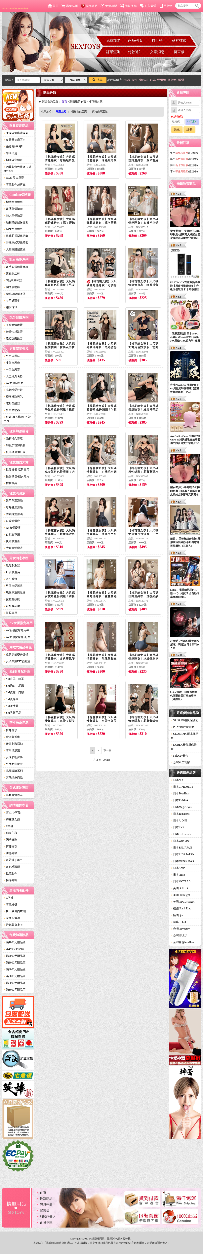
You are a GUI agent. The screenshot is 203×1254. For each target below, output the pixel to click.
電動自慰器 (12, 403)
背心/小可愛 (12, 812)
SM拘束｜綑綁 (14, 685)
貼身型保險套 (13, 229)
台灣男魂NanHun (182, 942)
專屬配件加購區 (14, 184)
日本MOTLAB (180, 881)
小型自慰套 (12, 362)
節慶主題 (10, 832)
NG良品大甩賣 (14, 177)
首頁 (53, 6)
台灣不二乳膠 (180, 762)
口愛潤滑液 (12, 520)
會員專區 (46, 1222)
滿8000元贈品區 (14, 989)
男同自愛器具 (13, 585)
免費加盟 (109, 6)
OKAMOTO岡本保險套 (184, 736)
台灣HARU (179, 935)
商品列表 (135, 40)
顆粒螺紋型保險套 (16, 222)
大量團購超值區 (14, 249)
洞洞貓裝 (10, 839)
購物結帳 (69, 6)
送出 (177, 129)
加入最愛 (148, 6)
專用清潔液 (12, 750)
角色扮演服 (12, 866)
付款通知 (135, 52)
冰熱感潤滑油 (13, 507)
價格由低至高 (79, 111)
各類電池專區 (13, 795)
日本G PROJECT (182, 786)
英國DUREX (179, 888)
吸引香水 (10, 579)
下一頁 (107, 750)
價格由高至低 (99, 111)
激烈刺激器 (12, 565)
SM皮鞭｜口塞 (14, 692)
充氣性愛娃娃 (13, 389)
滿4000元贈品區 (14, 969)
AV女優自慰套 (13, 383)
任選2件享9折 (13, 146)
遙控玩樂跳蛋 (13, 338)
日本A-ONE (179, 820)
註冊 (189, 129)
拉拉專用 (10, 612)
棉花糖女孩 (12, 819)
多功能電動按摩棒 (16, 266)
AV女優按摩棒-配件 (17, 637)
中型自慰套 (12, 369)
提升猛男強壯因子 (16, 452)
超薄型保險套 (13, 208)
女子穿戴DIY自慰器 (17, 661)
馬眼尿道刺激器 (14, 592)
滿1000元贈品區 (14, 942)
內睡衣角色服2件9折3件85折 (17, 168)
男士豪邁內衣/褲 (15, 911)
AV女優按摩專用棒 (16, 630)
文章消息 (157, 52)
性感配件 (10, 873)
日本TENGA (179, 800)
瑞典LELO (178, 922)
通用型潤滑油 (13, 500)
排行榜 (157, 40)
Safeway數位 (179, 755)
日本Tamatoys (180, 813)
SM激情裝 (11, 705)
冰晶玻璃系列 (13, 770)
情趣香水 (10, 730)
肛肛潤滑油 (12, 572)
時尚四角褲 (12, 918)
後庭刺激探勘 (13, 743)
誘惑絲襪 (10, 853)
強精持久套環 (13, 438)
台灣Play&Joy (180, 928)
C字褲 (8, 826)
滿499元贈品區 (14, 949)
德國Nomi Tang (181, 908)
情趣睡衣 (10, 846)
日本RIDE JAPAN (182, 854)
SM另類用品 (12, 712)
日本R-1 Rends (181, 834)
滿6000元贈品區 (14, 982)
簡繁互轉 (128, 6)
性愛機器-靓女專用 (16, 476)
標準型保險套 (13, 202)
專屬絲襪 (10, 904)
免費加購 (113, 40)
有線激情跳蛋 (13, 324)
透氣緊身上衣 (13, 924)
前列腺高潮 (12, 606)
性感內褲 (10, 880)
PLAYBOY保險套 (182, 727)
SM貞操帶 (11, 699)
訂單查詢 (113, 52)
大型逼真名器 (13, 376)
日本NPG (177, 780)
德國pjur (177, 915)
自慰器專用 (12, 534)
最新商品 (46, 1198)
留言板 (179, 52)
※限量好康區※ (14, 139)
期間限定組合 (13, 160)
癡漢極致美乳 (13, 396)
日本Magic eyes (181, 807)
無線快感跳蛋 (13, 331)
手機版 (166, 6)
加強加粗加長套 (14, 445)
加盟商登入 (48, 1216)
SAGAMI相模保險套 (184, 720)
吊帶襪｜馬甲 (13, 859)
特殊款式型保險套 (16, 242)
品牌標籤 (179, 40)
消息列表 (46, 1204)
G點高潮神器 (13, 280)
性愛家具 (10, 483)
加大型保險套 (13, 215)
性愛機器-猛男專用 (16, 469)
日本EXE (177, 827)
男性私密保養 (13, 764)
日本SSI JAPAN (181, 847)
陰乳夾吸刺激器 (14, 293)
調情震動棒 (12, 287)
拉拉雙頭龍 (12, 599)
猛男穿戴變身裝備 (16, 654)
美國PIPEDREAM (182, 901)
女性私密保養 (13, 757)
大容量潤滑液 (13, 548)
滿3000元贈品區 (14, 962)
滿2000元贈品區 (14, 955)
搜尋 (97, 80)
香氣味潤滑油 (13, 514)
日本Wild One (180, 840)
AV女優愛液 (12, 527)
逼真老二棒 (12, 273)
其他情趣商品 (13, 777)
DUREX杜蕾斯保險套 (184, 746)
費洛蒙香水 (12, 737)
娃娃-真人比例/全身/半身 (17, 419)
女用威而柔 (12, 300)
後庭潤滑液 (12, 541)
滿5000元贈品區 (14, 976)
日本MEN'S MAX (182, 861)
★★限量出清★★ (16, 133)
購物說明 (89, 6)
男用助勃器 (12, 410)
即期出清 (10, 153)
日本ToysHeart (180, 793)
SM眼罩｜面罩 (14, 678)
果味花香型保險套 (16, 235)
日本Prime (178, 874)
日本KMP (178, 867)
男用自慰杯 (12, 356)
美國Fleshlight (180, 894)
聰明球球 (10, 307)
